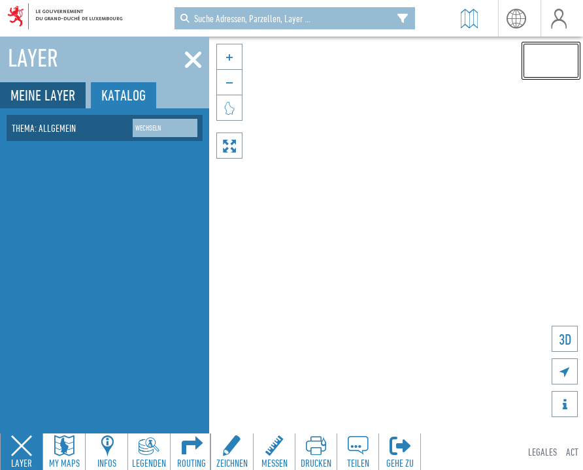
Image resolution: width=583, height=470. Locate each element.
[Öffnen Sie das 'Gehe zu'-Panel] (399, 451)
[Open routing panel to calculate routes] (191, 451)
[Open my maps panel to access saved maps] (64, 451)
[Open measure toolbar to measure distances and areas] (274, 451)
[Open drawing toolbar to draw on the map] (232, 451)
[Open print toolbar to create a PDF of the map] (316, 451)
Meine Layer (42, 95)
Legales (542, 452)
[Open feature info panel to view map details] (106, 451)
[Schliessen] (193, 60)
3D (565, 339)
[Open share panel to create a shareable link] (357, 451)
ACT (572, 452)
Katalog (123, 95)
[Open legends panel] (149, 451)
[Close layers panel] (21, 451)
